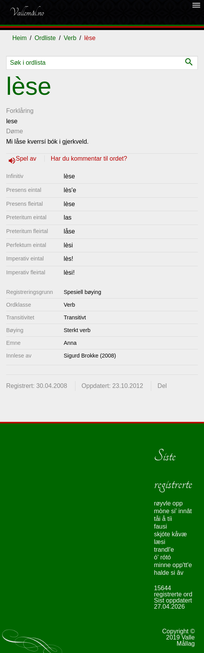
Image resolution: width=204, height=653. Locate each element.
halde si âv (169, 572)
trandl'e (164, 549)
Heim (19, 38)
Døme (14, 131)
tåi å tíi (163, 518)
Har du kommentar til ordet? (89, 158)
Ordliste (45, 38)
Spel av (27, 158)
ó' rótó (162, 557)
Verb (70, 38)
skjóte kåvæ (170, 534)
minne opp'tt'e (173, 565)
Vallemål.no (26, 12)
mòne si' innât (173, 511)
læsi (159, 542)
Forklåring (19, 110)
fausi (160, 526)
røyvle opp (168, 503)
